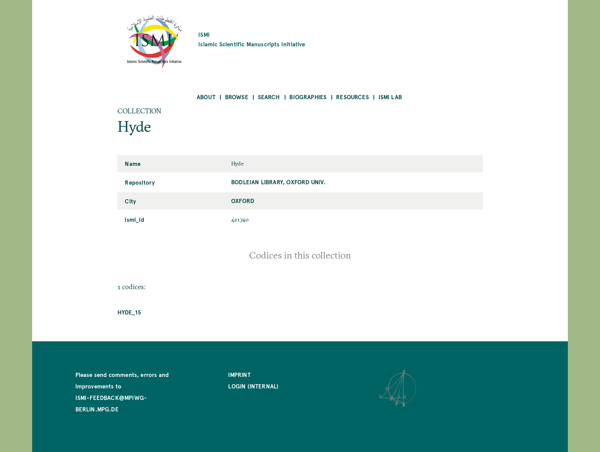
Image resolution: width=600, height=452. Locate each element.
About (206, 97)
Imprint (239, 374)
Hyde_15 (129, 312)
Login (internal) (253, 386)
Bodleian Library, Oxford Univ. (278, 182)
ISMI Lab (390, 97)
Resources (352, 97)
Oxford (242, 201)
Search (269, 97)
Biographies (307, 97)
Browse (236, 97)
